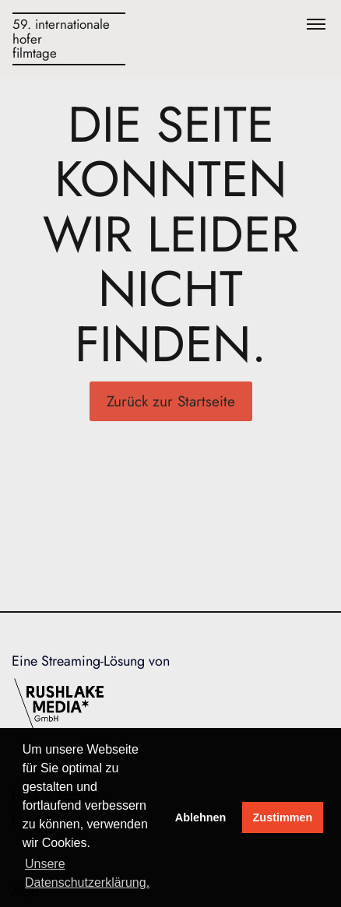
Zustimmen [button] (283, 817)
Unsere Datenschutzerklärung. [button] (87, 873)
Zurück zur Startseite (171, 401)
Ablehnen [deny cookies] (201, 817)
